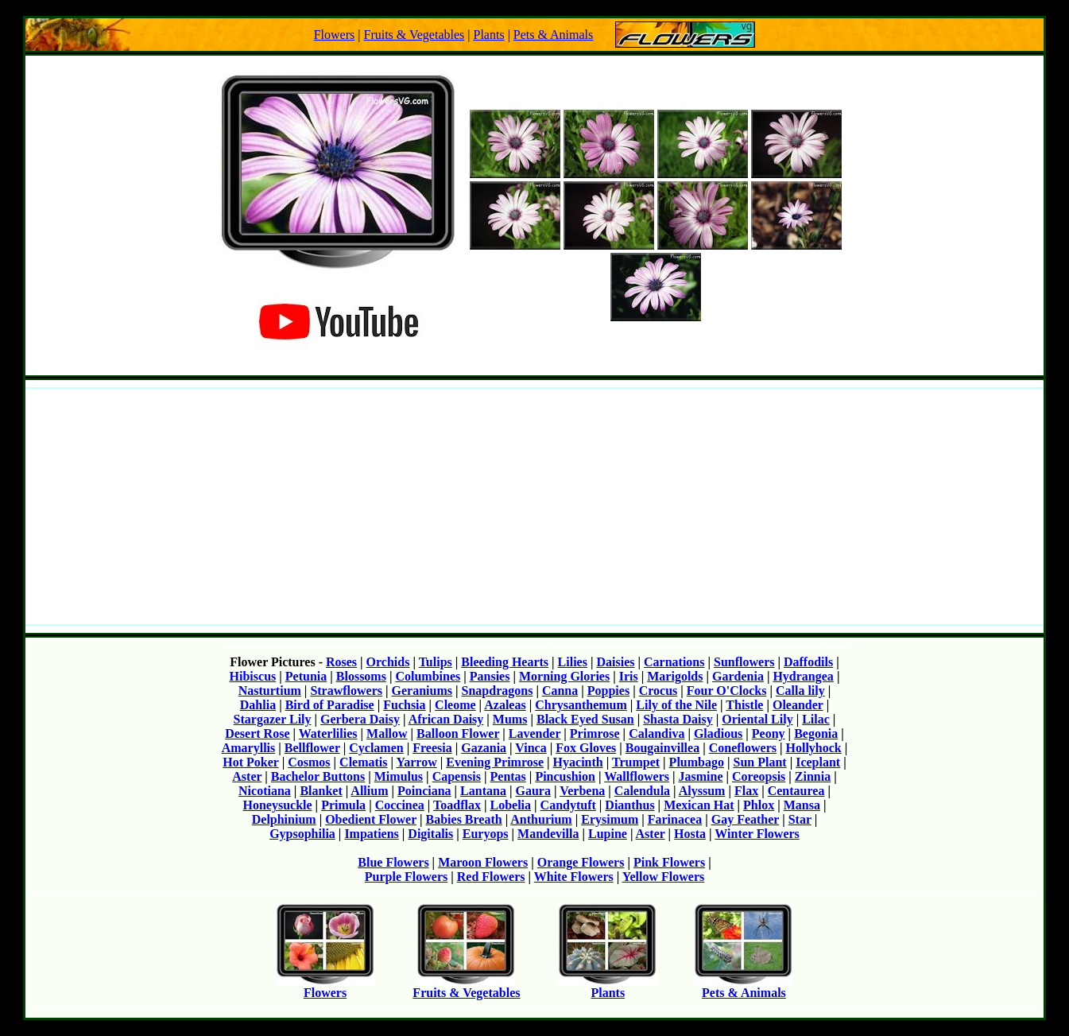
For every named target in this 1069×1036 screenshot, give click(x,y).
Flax (746, 790)
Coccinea (399, 805)
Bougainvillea (662, 748)
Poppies (608, 690)
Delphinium (284, 819)
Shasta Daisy (678, 719)
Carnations (674, 662)
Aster (246, 776)
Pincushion (565, 776)
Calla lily (800, 690)
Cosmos (309, 762)
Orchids (388, 662)
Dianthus (629, 805)
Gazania (483, 748)
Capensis (456, 776)
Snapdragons (497, 690)
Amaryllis (249, 748)
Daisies (615, 662)
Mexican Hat (699, 805)
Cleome (455, 705)
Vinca (530, 748)
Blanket (321, 790)
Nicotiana (264, 790)
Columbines (427, 676)
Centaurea (796, 790)
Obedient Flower (370, 819)
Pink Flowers (669, 862)
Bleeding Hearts (504, 662)
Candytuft (568, 805)
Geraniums (422, 690)
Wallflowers (636, 776)
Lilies (572, 662)
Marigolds (675, 676)
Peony (768, 733)
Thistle (744, 705)
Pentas (508, 776)
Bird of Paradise (329, 705)
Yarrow (416, 762)
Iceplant (818, 762)
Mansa (802, 805)
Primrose (595, 733)
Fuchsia (404, 705)
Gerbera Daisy (360, 719)
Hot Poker (250, 762)
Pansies (490, 676)
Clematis (363, 762)
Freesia (431, 748)
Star (799, 819)
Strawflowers (346, 690)
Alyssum (702, 790)
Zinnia (813, 776)
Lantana (483, 790)
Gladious (718, 733)
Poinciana (424, 790)
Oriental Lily (757, 719)
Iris (628, 676)
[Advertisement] (535, 506)
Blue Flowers (393, 862)
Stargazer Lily (273, 719)
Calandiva (656, 733)
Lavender (534, 733)
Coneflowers (743, 748)
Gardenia (738, 676)
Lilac (816, 719)
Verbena (582, 790)
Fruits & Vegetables (413, 34)
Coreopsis (758, 776)
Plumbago (696, 762)
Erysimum (609, 819)
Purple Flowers (406, 876)
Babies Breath (464, 819)
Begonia (816, 733)
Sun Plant (759, 762)
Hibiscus (253, 676)
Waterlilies (328, 733)
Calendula (642, 790)
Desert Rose (257, 733)
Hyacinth (578, 762)
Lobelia (511, 805)
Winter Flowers (757, 833)
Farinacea (675, 819)
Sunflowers (744, 662)
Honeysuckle (277, 805)
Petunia (306, 676)
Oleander (798, 705)
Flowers (334, 34)
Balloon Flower (457, 733)
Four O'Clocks (727, 690)
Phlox (758, 805)
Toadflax (457, 805)
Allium (369, 790)
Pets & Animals (553, 34)
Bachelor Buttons (318, 776)
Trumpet (636, 762)
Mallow (387, 733)
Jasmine (701, 776)
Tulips (435, 662)
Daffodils (808, 662)
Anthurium (540, 819)
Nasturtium (269, 690)
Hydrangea (803, 676)
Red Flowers (491, 876)
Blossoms (361, 676)
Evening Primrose (495, 762)
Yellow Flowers (663, 876)
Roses (341, 662)
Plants (489, 34)
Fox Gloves (586, 748)
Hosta (690, 833)
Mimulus (398, 776)
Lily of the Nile (676, 705)
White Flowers (574, 876)
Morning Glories (564, 676)
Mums (510, 719)
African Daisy (446, 719)
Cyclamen (376, 748)
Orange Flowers (581, 862)
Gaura (532, 790)
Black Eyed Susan (585, 719)
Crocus (658, 690)
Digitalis (430, 833)
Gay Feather (745, 819)
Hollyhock (814, 748)
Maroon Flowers (483, 862)
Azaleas (504, 705)
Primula (343, 805)
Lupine (607, 833)
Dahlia (258, 705)
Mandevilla (548, 833)
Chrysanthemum (581, 705)
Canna (560, 690)
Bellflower (312, 748)
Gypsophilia (302, 833)
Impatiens (371, 833)
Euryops (486, 833)
